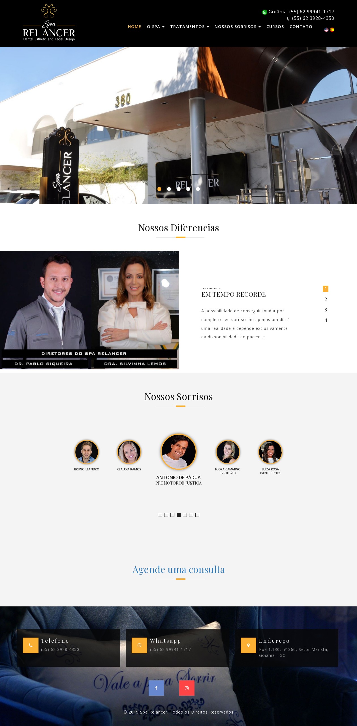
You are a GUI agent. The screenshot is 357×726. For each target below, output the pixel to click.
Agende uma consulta (178, 569)
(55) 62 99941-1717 (170, 649)
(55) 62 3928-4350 (60, 649)
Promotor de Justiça (180, 515)
